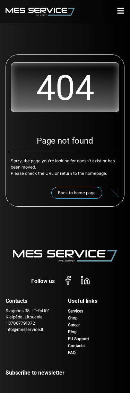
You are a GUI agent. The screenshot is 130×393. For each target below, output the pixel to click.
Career (74, 325)
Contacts (76, 345)
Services (75, 311)
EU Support (78, 338)
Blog (72, 332)
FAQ (72, 352)
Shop (73, 318)
